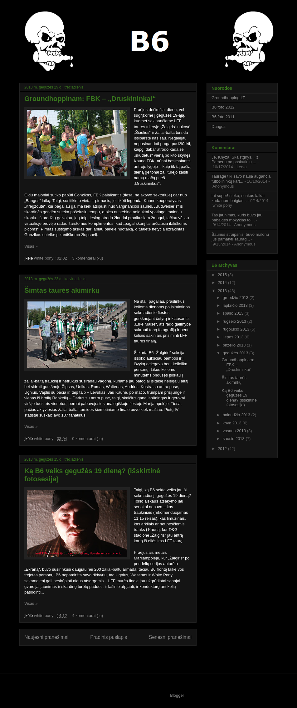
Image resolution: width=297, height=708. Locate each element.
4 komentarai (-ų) (87, 615)
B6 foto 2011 (223, 116)
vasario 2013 (235, 430)
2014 (223, 282)
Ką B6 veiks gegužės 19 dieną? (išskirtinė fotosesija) (239, 397)
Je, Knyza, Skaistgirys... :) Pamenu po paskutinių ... (235, 159)
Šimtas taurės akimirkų (62, 290)
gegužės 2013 (236, 353)
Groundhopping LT (228, 97)
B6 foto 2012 (223, 107)
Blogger (177, 695)
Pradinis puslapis (108, 637)
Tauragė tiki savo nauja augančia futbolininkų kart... (241, 179)
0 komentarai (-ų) (87, 438)
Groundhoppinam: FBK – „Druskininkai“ (90, 99)
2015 (223, 274)
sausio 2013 (234, 438)
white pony (44, 258)
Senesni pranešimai (170, 637)
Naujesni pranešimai (46, 637)
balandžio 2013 (237, 414)
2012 (223, 448)
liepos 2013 (234, 337)
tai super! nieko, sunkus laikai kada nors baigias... (238, 198)
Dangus (219, 126)
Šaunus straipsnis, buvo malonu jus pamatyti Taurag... (240, 237)
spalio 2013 (234, 313)
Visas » (30, 246)
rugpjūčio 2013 (237, 329)
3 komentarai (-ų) (87, 258)
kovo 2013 (233, 423)
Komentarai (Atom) (120, 657)
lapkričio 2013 (236, 305)
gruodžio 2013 (236, 297)
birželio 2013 (235, 345)
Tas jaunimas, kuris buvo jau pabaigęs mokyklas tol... (237, 217)
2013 (223, 290)
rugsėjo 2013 (235, 321)
